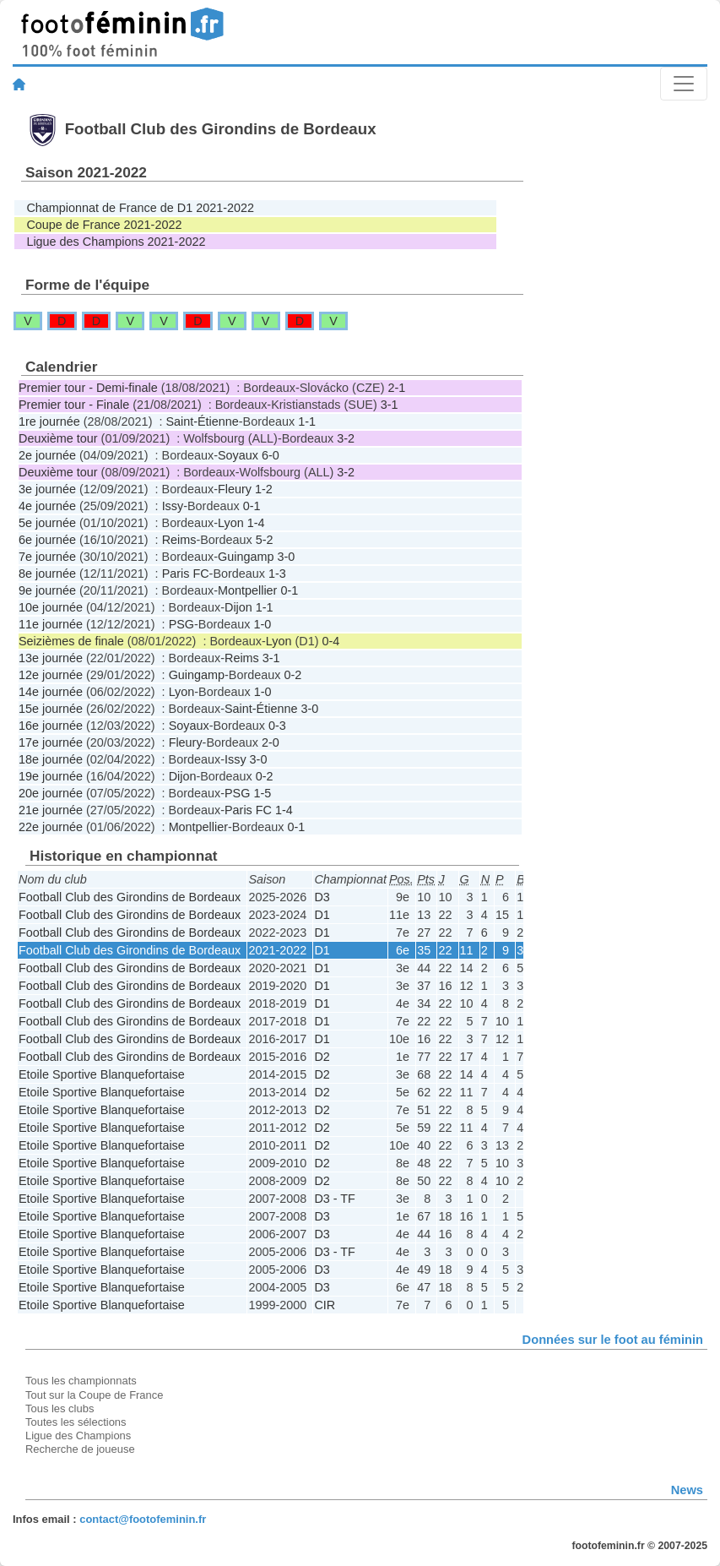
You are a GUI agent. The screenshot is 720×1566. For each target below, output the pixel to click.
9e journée (47, 590)
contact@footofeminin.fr (142, 1519)
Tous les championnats (81, 1380)
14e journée (51, 692)
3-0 (286, 556)
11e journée (51, 624)
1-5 (262, 793)
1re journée (49, 421)
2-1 (396, 387)
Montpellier (247, 590)
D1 (321, 915)
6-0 (270, 455)
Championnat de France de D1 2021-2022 (140, 208)
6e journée (47, 539)
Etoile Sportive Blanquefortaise (102, 1074)
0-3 (277, 725)
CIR (324, 1305)
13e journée (51, 658)
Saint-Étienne (201, 421)
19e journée (51, 776)
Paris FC (185, 573)
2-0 (270, 742)
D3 (321, 897)
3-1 (389, 404)
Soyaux (238, 455)
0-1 (252, 506)
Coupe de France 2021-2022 (103, 224)
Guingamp (245, 556)
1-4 (256, 523)
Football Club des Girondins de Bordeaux (130, 897)
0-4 (330, 641)
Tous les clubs (59, 1408)
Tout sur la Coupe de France (94, 1395)
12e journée (51, 675)
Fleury (235, 489)
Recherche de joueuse (80, 1449)
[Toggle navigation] (683, 84)
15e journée (51, 708)
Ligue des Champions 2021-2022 (115, 241)
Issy (173, 506)
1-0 (262, 624)
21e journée (51, 810)
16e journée (51, 725)
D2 (321, 1056)
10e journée (51, 607)
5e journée (47, 523)
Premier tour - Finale (74, 404)
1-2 (264, 489)
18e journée (51, 759)
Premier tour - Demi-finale (88, 387)
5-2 (264, 539)
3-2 (346, 438)
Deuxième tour (58, 438)
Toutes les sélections (76, 1422)
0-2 (292, 675)
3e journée (47, 489)
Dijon (238, 607)
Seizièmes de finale (71, 641)
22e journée (51, 827)
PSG (181, 624)
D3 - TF (334, 1198)
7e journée (47, 556)
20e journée (51, 793)
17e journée (51, 742)
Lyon (231, 523)
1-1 (307, 421)
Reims (179, 539)
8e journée (47, 573)
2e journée (47, 455)
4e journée (47, 506)
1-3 (277, 573)
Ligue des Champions (78, 1435)
